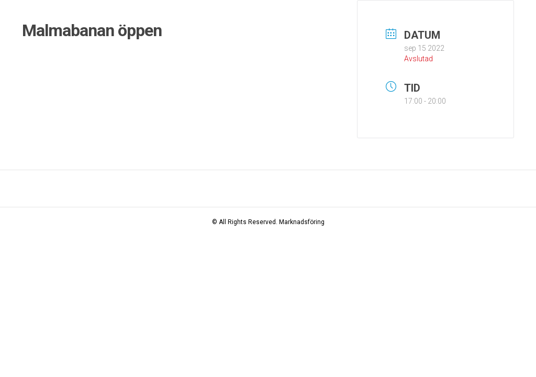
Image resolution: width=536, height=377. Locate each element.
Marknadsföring (302, 222)
